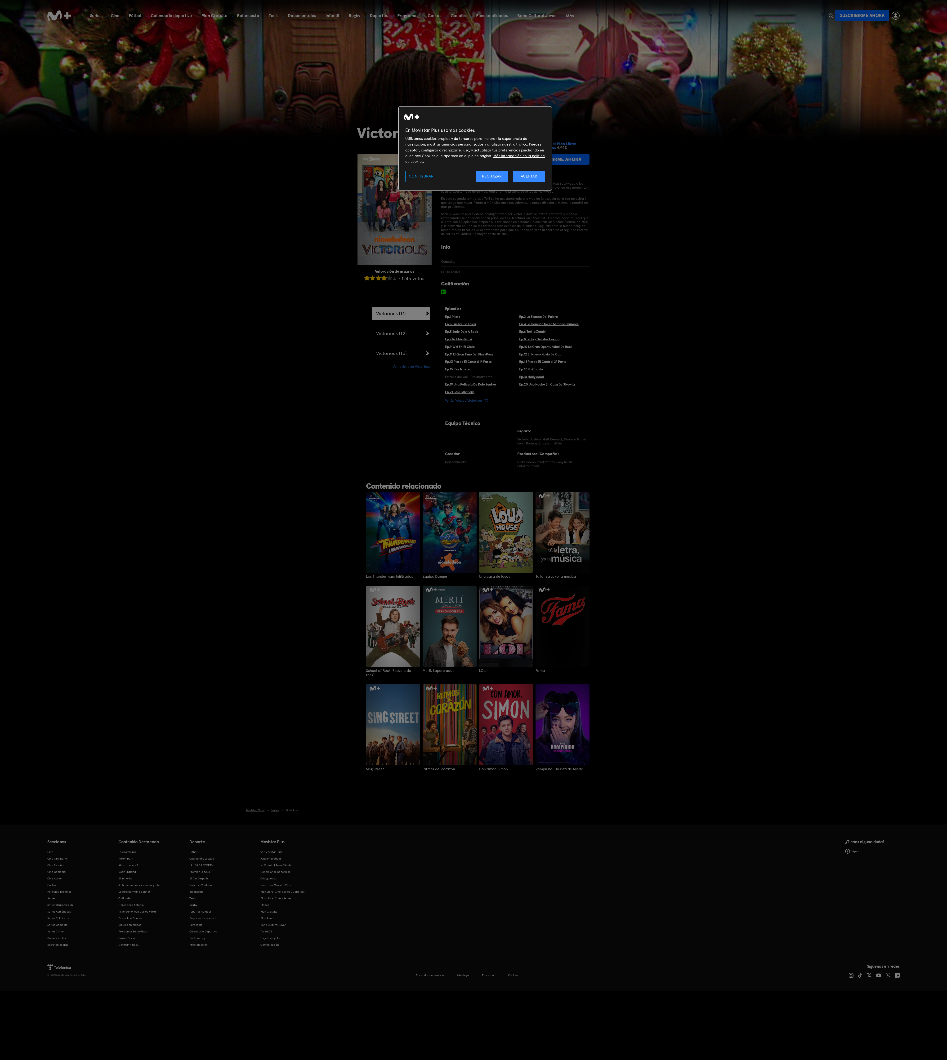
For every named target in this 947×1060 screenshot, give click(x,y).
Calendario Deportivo (203, 931)
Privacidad (489, 975)
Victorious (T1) (391, 313)
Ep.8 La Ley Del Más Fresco (539, 339)
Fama (540, 671)
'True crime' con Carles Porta (137, 911)
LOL (482, 671)
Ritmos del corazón (439, 769)
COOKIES (513, 975)
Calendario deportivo (171, 15)
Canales (459, 15)
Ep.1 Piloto (452, 317)
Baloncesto (248, 15)
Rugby (354, 15)
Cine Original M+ (58, 858)
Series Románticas (59, 911)
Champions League (201, 858)
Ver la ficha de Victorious (411, 366)
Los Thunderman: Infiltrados (389, 576)
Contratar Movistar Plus (275, 885)
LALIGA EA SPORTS (201, 865)
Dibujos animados (129, 925)
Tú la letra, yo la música (556, 576)
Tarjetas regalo (270, 938)
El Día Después (198, 878)
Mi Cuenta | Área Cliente (276, 865)
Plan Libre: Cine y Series (275, 898)
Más (570, 15)
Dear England (127, 872)
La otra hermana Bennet (134, 891)
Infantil (332, 15)
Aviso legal (462, 975)
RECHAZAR (492, 176)
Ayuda (852, 851)
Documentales (302, 15)
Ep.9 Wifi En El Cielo (460, 347)
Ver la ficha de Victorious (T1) (466, 400)
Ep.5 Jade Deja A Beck (461, 331)
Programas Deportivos (132, 931)
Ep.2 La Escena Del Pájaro (538, 317)
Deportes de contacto (203, 918)
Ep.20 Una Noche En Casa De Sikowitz (547, 384)
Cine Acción (55, 878)
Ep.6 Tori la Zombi (532, 331)
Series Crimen (56, 931)
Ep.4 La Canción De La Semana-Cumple (549, 324)
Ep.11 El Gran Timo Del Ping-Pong (469, 354)
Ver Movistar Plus (271, 852)
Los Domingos (127, 852)
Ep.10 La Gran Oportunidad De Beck (545, 347)
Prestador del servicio (430, 975)
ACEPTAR (529, 176)
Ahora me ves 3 (128, 865)
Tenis (273, 15)
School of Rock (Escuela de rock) (388, 673)
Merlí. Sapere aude (439, 671)
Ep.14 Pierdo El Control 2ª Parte (543, 362)
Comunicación (269, 944)
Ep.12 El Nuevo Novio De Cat (540, 354)
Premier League (199, 872)
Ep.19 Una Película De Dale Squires (470, 384)
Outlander (125, 898)
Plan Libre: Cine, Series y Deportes (282, 891)
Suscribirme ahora (862, 15)
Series (95, 15)
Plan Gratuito (214, 15)
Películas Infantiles (59, 891)
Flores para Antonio (131, 905)
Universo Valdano (200, 885)
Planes (264, 905)
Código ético (268, 878)
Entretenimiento (57, 944)
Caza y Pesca (126, 938)
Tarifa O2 (266, 931)
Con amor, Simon (493, 769)
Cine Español (55, 865)
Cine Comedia (56, 872)
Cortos (434, 15)
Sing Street (375, 769)
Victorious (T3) (391, 353)
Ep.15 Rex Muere (457, 369)
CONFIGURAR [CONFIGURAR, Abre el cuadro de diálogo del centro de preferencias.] (421, 176)
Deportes (379, 15)
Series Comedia (57, 925)
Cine (115, 15)
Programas (407, 15)
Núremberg (125, 858)
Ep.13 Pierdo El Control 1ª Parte (468, 362)
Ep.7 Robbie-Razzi (458, 339)
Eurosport (195, 925)
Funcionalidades (492, 15)
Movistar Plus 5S (128, 944)
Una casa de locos (494, 576)
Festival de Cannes (130, 918)
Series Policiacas (58, 918)
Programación (198, 944)
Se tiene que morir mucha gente (139, 885)
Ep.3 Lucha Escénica (460, 324)
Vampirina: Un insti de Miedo (559, 769)
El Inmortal (125, 878)
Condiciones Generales (275, 872)
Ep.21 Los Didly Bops (459, 392)
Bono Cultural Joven (537, 15)
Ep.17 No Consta (531, 369)
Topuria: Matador (200, 911)
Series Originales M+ (60, 905)
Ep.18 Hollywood (531, 377)
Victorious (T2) (391, 333)
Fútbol (135, 15)
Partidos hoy (197, 938)
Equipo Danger (435, 576)
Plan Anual (267, 918)
